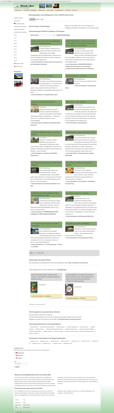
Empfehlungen (26, 404)
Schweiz (18, 358)
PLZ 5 (15, 49)
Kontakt (16, 399)
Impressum (17, 402)
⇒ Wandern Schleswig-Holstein (86, 331)
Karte (37, 19)
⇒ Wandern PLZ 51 (54, 341)
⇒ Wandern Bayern (60, 327)
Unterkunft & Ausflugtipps (29, 10)
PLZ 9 (15, 60)
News (24, 402)
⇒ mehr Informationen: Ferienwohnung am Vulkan (79, 237)
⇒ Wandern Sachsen (58, 331)
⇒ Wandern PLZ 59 (67, 343)
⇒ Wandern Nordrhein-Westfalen (86, 329)
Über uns (74, 10)
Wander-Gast (18, 10)
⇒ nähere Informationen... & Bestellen (41, 296)
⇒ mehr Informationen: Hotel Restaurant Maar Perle (79, 216)
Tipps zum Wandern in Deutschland (78, 262)
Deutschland (19, 353)
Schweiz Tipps (18, 66)
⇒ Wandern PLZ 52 (64, 341)
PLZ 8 (15, 57)
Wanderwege (41, 10)
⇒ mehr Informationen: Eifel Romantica (76, 122)
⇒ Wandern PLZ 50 (43, 341)
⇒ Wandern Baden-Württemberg (46, 327)
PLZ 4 (15, 46)
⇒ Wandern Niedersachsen (70, 329)
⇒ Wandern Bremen (83, 327)
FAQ (24, 399)
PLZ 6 (15, 52)
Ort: (21, 362)
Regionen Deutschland (19, 29)
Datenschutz (18, 404)
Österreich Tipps (18, 63)
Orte (42, 19)
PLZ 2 (15, 40)
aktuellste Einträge (18, 18)
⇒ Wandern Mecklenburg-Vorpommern (54, 329)
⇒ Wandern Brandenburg (72, 327)
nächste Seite (40, 253)
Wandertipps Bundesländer (20, 26)
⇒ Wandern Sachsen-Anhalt (71, 331)
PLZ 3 (15, 43)
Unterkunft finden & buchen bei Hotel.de (69, 319)
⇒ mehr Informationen (68, 393)
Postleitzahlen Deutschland (20, 32)
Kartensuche (17, 20)
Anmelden (67, 10)
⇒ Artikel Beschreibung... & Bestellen (75, 298)
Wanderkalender (59, 10)
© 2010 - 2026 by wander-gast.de (26, 411)
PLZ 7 (15, 55)
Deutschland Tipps (19, 23)
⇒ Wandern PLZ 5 (34, 341)
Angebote (32, 19)
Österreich (19, 355)
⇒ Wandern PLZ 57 (46, 343)
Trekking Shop (26, 407)
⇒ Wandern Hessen (39, 329)
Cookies (10, 1)
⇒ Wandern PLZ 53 (75, 341)
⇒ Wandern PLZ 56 (36, 343)
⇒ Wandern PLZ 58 (56, 343)
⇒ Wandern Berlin (34, 327)
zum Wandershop (61, 269)
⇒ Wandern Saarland (47, 331)
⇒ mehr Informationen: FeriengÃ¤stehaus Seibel (44, 94)
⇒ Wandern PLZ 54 (85, 341)
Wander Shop (50, 10)
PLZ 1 (15, 37)
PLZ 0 (15, 35)
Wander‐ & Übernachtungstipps (24, 6)
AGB (16, 407)
